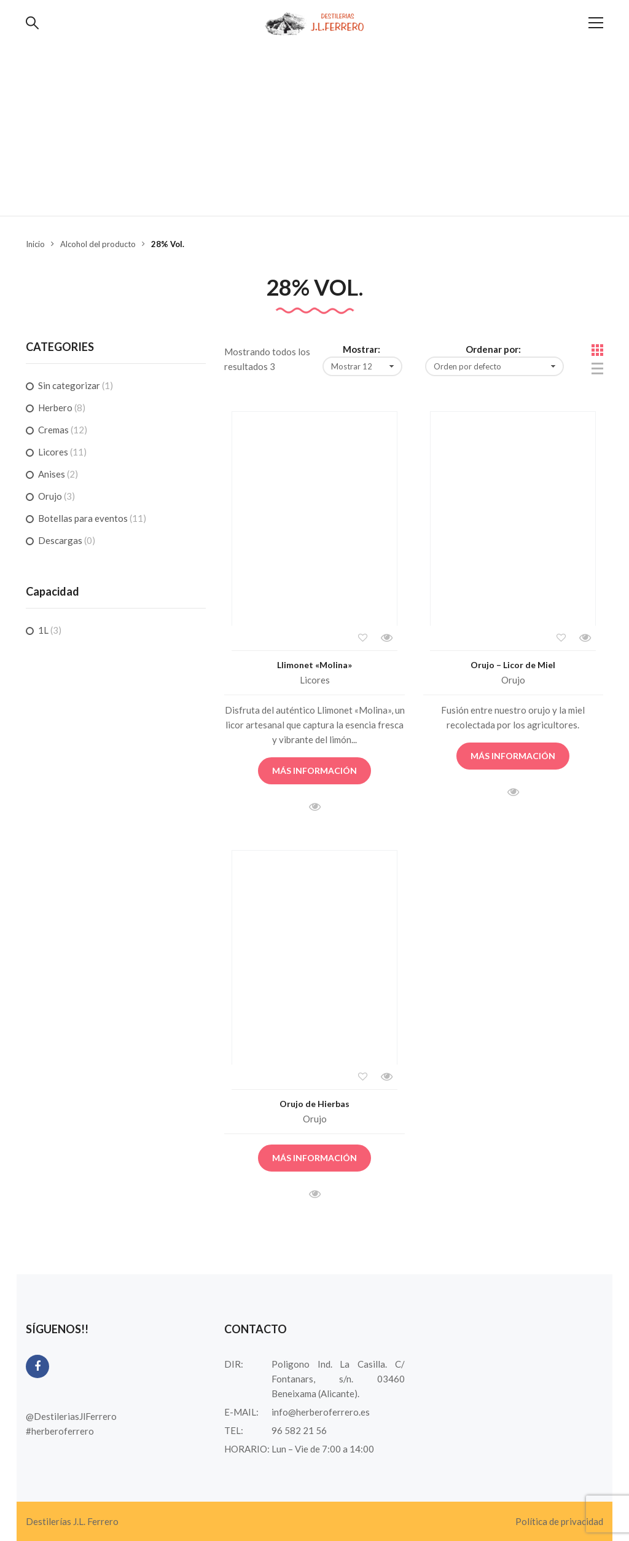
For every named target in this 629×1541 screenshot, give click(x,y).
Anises (51, 473)
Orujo (513, 679)
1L (43, 630)
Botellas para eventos (83, 518)
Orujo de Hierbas (314, 1103)
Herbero (55, 407)
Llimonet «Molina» (314, 665)
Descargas (60, 540)
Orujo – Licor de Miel (513, 665)
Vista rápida (386, 638)
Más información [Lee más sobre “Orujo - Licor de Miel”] (513, 756)
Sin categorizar (69, 385)
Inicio (35, 244)
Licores (315, 679)
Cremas (53, 429)
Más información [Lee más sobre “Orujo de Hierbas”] (314, 1158)
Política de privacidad (559, 1521)
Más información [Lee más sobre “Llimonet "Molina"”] (314, 770)
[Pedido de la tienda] (494, 366)
